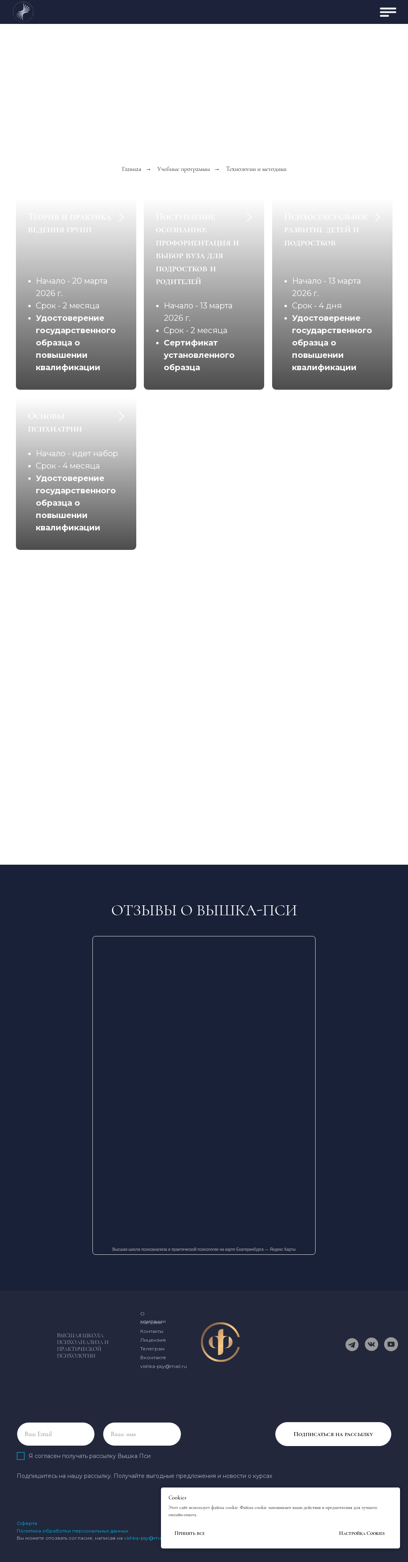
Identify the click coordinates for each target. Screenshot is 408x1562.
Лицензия (153, 1340)
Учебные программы (183, 169)
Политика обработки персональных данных (72, 1531)
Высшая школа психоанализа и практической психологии (82, 1345)
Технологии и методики (256, 169)
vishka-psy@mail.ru (163, 1366)
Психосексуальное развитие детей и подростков (326, 229)
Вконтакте (153, 1357)
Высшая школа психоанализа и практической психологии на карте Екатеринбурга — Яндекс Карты (204, 1249)
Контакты (151, 1331)
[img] (388, 12)
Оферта (27, 1523)
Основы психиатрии (55, 422)
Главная (131, 169)
